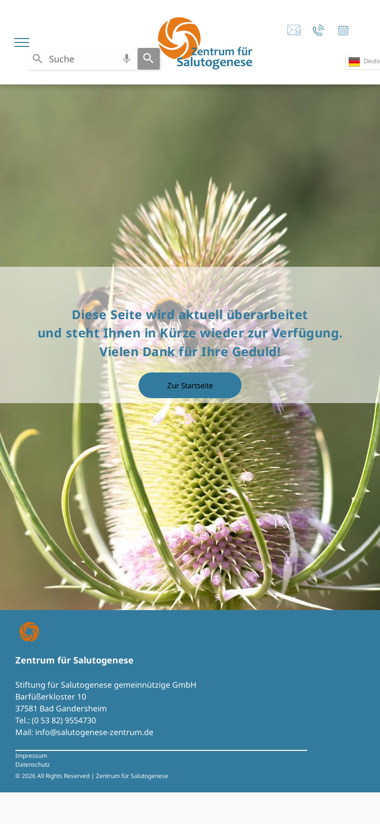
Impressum (31, 755)
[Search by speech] (126, 58)
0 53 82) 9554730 (65, 720)
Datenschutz (32, 764)
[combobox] (82, 59)
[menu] (22, 42)
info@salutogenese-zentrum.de (94, 732)
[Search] (149, 59)
